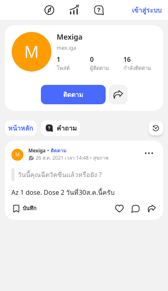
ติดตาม (73, 94)
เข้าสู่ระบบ (147, 10)
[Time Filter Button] (156, 128)
